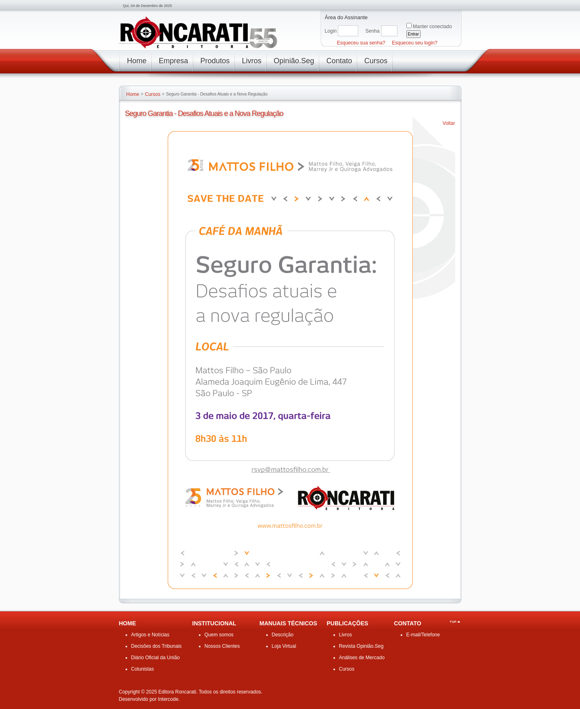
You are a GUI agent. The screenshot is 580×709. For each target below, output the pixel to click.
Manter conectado (432, 26)
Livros (345, 635)
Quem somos (219, 635)
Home (132, 94)
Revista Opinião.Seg (361, 646)
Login (331, 31)
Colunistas (142, 669)
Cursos (152, 94)
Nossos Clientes (222, 646)
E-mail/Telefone (423, 635)
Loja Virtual (284, 646)
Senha (373, 31)
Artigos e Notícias (150, 635)
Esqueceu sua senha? (361, 43)
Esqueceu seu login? (414, 43)
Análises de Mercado (362, 657)
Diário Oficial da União (155, 657)
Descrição (282, 635)
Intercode (168, 699)
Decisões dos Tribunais (156, 646)
